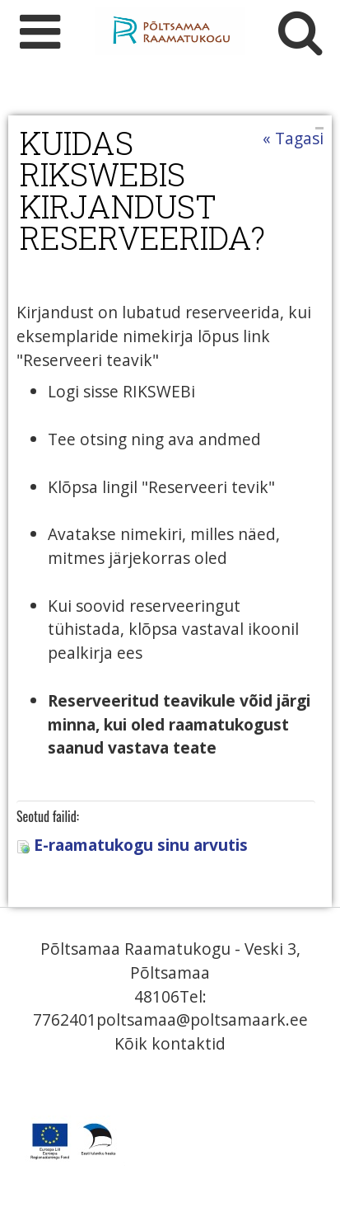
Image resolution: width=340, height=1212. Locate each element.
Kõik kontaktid (170, 1043)
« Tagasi (293, 138)
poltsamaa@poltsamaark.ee (202, 1019)
